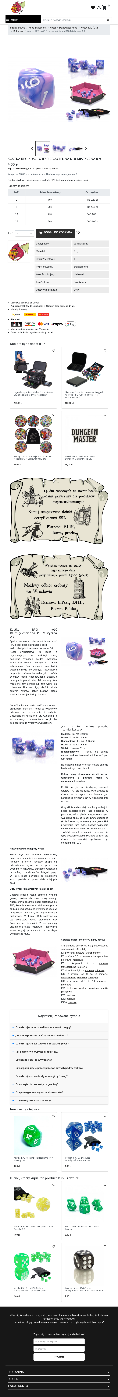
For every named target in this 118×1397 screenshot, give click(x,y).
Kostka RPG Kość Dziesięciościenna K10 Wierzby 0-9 (33, 1159)
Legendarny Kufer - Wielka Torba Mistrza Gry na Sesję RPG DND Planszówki (33, 393)
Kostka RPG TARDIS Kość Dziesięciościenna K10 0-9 (77, 1159)
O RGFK (13, 1379)
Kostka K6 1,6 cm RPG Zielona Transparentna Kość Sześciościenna (31, 1289)
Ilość (10, 233)
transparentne (93, 952)
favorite (93, 7)
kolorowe (66, 959)
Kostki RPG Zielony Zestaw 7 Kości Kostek (82, 1227)
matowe (80, 952)
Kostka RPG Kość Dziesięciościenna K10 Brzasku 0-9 (33, 1227)
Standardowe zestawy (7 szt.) (77, 945)
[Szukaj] (76, 20)
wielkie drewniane (89, 988)
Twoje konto (18, 1386)
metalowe (78, 959)
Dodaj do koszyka (55, 233)
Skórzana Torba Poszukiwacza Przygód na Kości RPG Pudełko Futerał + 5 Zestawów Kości (84, 395)
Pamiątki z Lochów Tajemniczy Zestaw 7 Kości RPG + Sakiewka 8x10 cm (32, 457)
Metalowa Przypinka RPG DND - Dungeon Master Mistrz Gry (80, 457)
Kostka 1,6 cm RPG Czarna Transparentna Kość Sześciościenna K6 (84, 1289)
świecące (93, 977)
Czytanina (16, 1372)
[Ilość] (24, 233)
